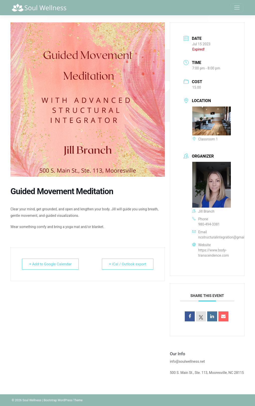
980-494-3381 (209, 224)
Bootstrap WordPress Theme (63, 400)
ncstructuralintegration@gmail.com (225, 237)
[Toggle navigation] (237, 7)
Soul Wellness (31, 400)
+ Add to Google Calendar (50, 264)
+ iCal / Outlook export (127, 264)
